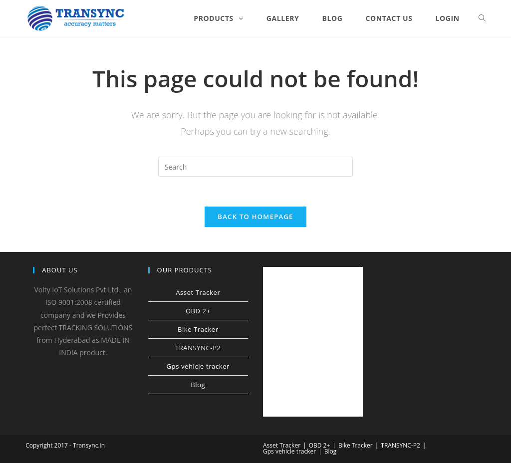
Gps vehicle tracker (198, 366)
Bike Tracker (198, 329)
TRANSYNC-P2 (198, 347)
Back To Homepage (255, 216)
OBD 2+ (198, 310)
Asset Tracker (198, 292)
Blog (198, 384)
